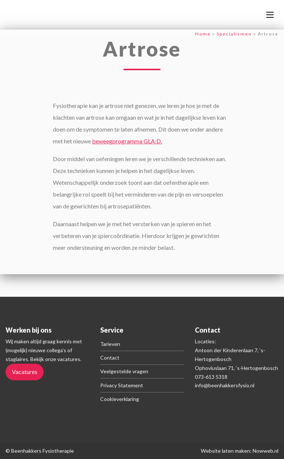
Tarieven (110, 344)
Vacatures (24, 371)
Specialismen (234, 34)
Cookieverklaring (119, 399)
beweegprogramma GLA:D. (127, 140)
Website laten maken (225, 451)
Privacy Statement (121, 385)
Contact (109, 357)
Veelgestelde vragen (124, 371)
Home (203, 34)
